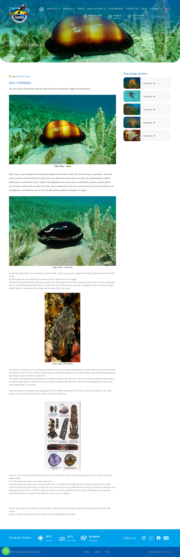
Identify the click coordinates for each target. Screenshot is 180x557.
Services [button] (67, 9)
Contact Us (132, 9)
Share (12, 76)
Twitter (27, 76)
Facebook (20, 76)
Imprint (97, 552)
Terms (86, 552)
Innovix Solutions (164, 552)
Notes (107, 552)
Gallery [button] (154, 9)
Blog (144, 9)
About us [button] (52, 9)
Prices (81, 9)
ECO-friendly (116, 9)
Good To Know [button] (95, 9)
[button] (168, 8)
